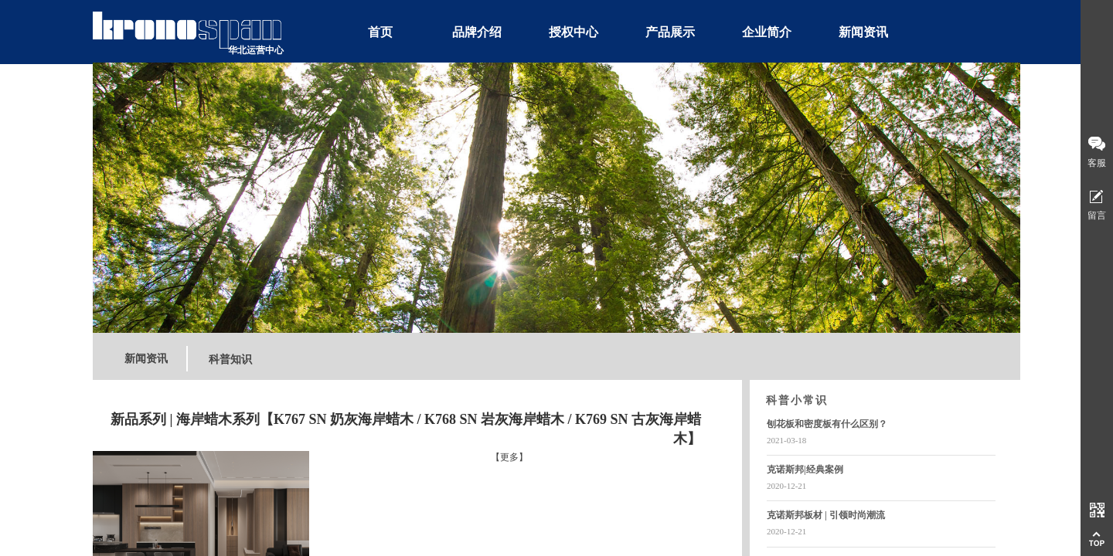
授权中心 (573, 32)
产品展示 (670, 32)
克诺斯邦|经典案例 (805, 469)
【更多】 (509, 457)
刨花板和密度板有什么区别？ (827, 424)
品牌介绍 (477, 32)
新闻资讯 (863, 32)
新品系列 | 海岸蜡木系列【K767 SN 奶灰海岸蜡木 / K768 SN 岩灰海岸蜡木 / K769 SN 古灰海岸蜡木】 (406, 429)
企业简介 (766, 32)
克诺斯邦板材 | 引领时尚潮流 (826, 515)
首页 (380, 32)
